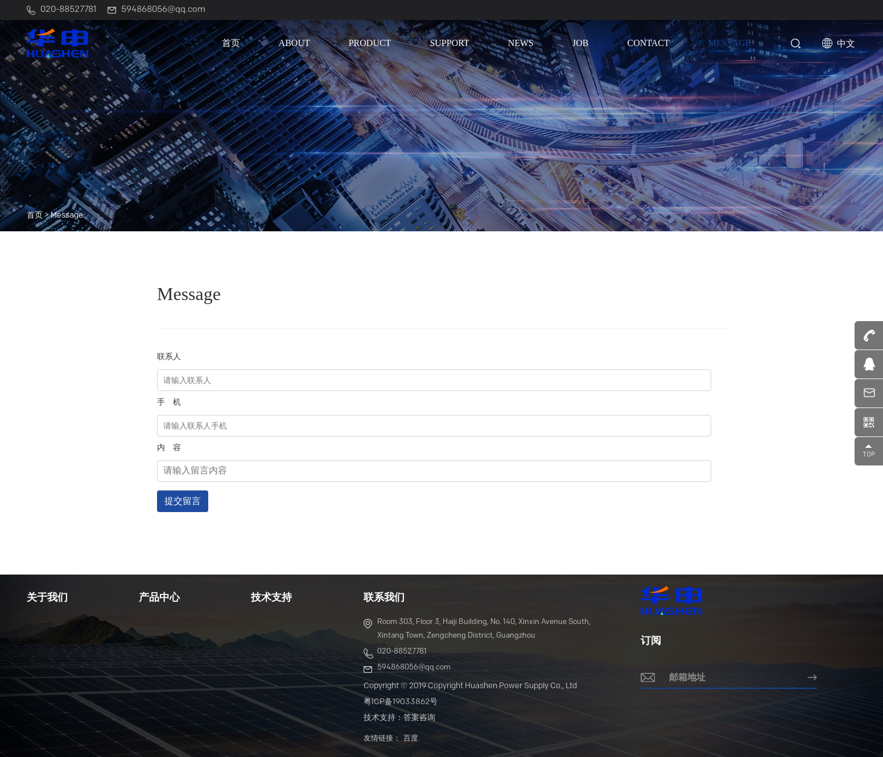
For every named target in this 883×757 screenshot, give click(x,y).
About (294, 43)
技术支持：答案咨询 (399, 718)
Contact (648, 43)
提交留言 (182, 501)
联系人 (169, 357)
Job (580, 43)
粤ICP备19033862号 (401, 702)
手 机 (169, 402)
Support (449, 43)
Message (729, 43)
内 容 (169, 448)
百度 (410, 738)
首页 (231, 43)
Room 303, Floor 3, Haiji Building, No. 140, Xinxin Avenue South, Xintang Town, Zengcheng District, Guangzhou (477, 628)
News (521, 43)
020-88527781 (395, 653)
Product (370, 43)
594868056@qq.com (407, 669)
